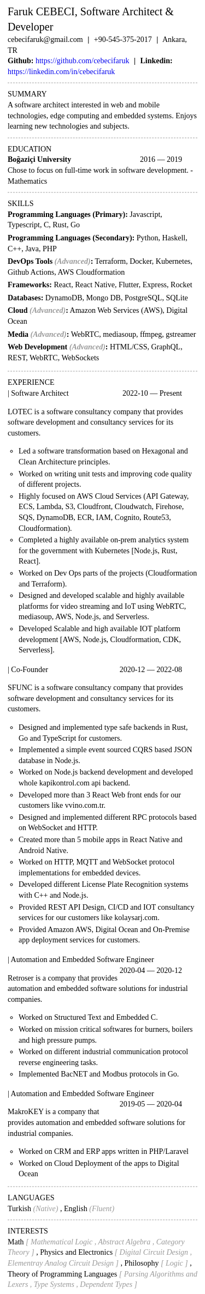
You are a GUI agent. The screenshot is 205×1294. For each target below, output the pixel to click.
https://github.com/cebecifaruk (82, 61)
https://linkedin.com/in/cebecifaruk (61, 72)
